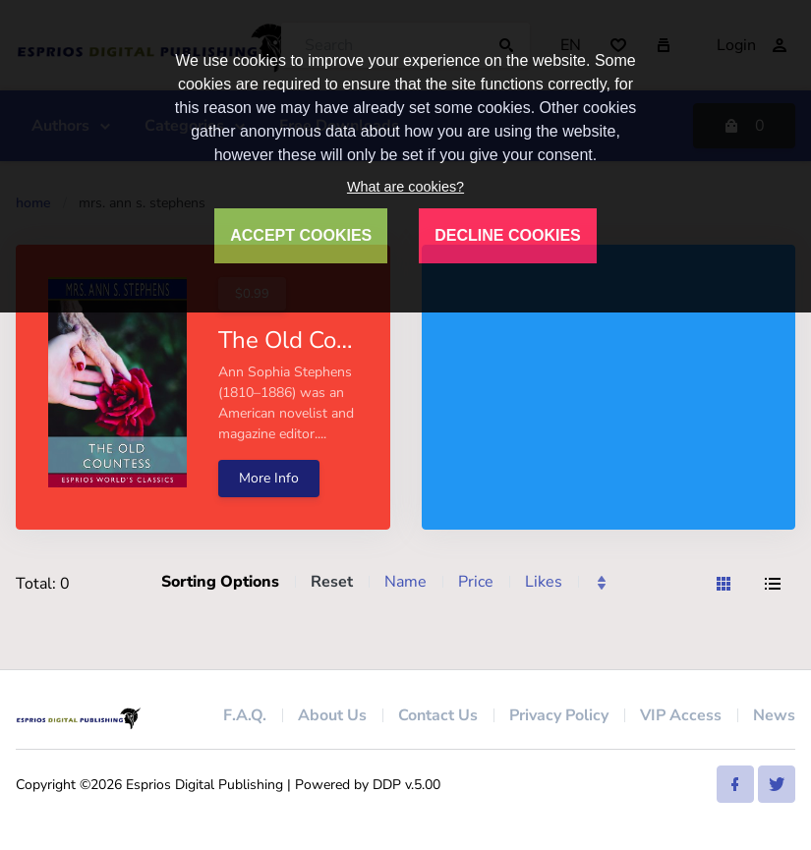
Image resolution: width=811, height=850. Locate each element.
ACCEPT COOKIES (301, 235)
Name (405, 582)
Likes (543, 582)
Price (475, 582)
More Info (269, 478)
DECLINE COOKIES (507, 235)
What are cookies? (405, 187)
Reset (332, 582)
